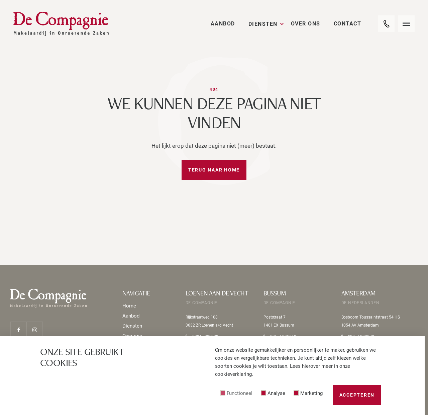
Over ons (305, 23)
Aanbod (223, 23)
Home (129, 306)
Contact (347, 23)
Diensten (263, 24)
